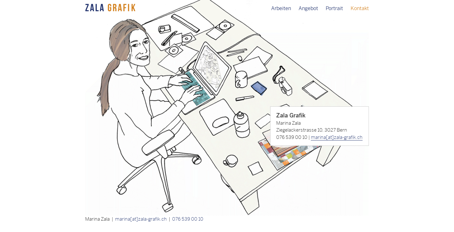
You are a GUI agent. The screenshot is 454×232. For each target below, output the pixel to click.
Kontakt (360, 8)
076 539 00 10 (187, 219)
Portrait (334, 8)
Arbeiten (281, 8)
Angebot (308, 8)
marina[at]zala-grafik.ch (337, 137)
